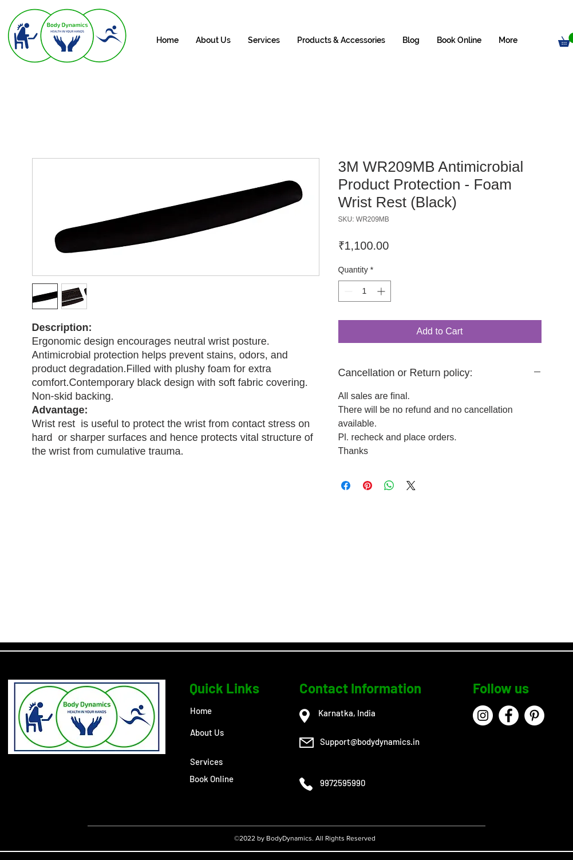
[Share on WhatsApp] (389, 485)
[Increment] (382, 291)
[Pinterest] (534, 715)
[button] (264, 40)
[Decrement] (347, 291)
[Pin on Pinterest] (367, 485)
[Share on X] (411, 485)
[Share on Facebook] (346, 485)
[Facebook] (509, 715)
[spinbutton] (364, 291)
